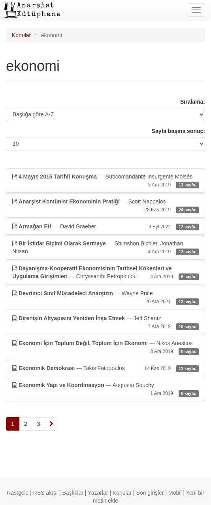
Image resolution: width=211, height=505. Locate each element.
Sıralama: (192, 102)
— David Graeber (105, 226)
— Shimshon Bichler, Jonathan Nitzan (105, 247)
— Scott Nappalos (105, 205)
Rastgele (17, 493)
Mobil (174, 493)
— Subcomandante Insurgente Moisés (105, 180)
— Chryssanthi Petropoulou (105, 272)
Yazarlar (98, 493)
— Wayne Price (105, 297)
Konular (21, 35)
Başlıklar (73, 493)
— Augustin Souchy (105, 389)
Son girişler (150, 493)
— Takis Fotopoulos (105, 368)
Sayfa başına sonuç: (178, 131)
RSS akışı (45, 493)
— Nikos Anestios (105, 347)
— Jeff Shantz (105, 322)
